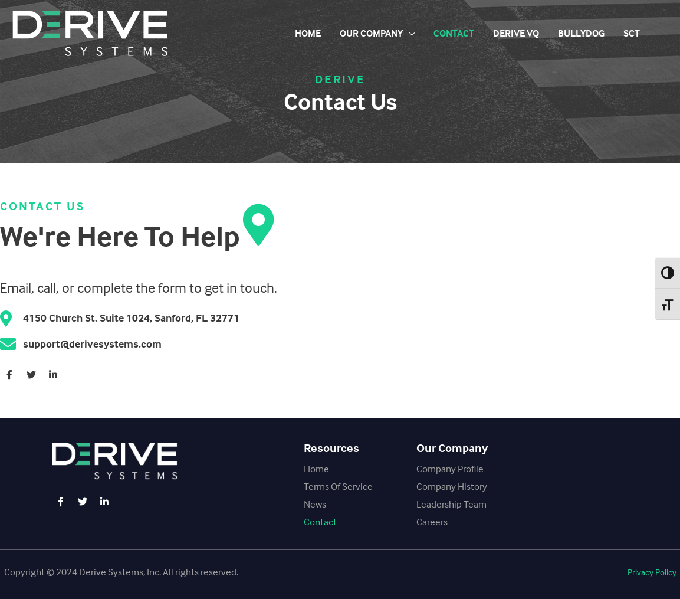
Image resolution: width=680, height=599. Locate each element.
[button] (652, 572)
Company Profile (450, 468)
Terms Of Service (338, 486)
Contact (453, 33)
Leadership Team (451, 504)
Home (308, 33)
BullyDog (581, 33)
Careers (432, 522)
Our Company (371, 33)
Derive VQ (516, 33)
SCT (631, 33)
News (315, 504)
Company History (451, 486)
